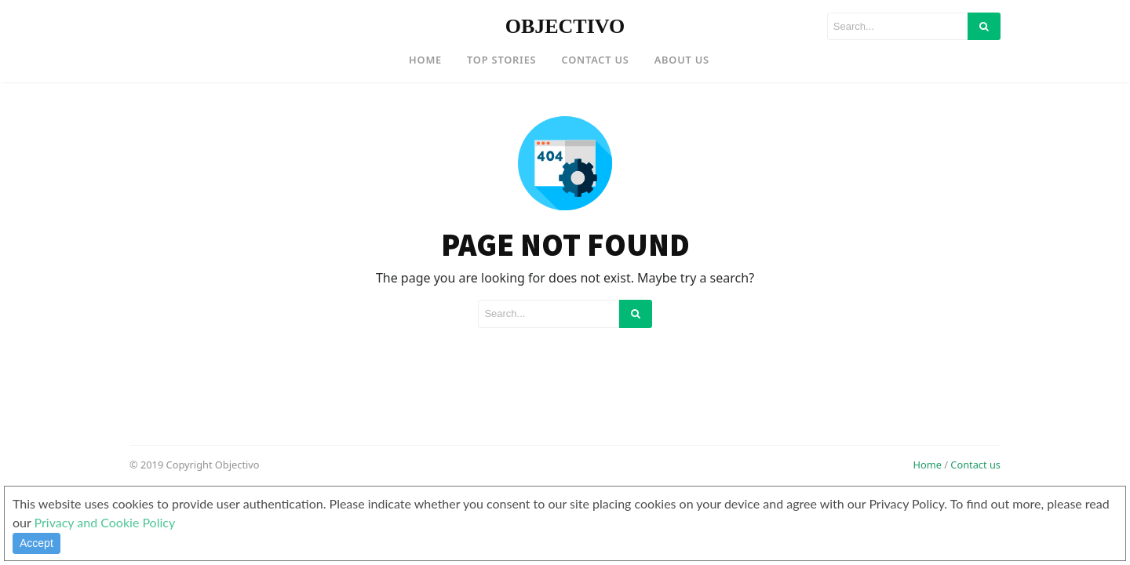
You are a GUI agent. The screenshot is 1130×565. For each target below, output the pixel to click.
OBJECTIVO (565, 26)
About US (681, 60)
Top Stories (501, 60)
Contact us (975, 464)
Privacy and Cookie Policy (105, 522)
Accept (36, 543)
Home (425, 60)
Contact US (595, 60)
